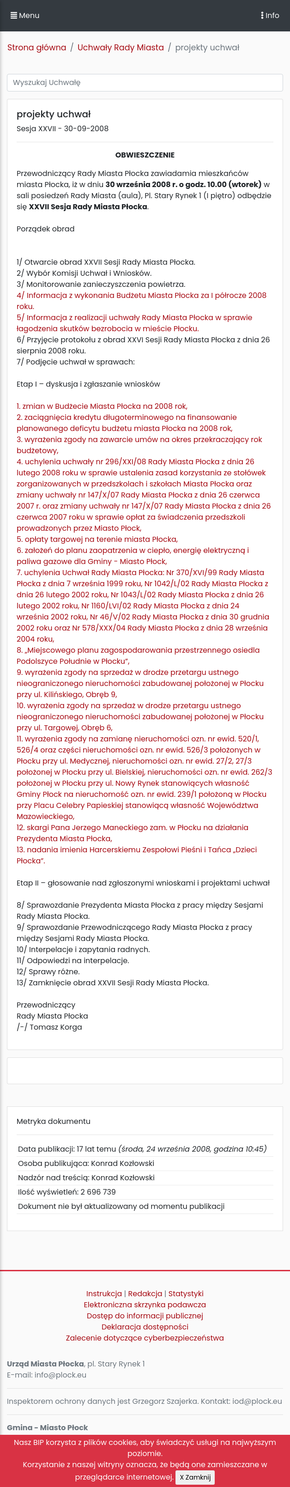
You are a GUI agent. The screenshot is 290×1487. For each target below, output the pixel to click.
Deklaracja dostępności (145, 1327)
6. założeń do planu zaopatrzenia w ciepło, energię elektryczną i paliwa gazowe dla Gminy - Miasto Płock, (133, 556)
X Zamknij (195, 1477)
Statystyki (186, 1293)
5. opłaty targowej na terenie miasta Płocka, (97, 539)
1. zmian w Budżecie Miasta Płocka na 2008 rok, (102, 406)
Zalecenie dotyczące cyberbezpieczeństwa (145, 1338)
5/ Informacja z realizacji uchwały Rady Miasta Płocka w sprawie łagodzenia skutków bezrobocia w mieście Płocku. (135, 323)
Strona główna (36, 47)
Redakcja (145, 1293)
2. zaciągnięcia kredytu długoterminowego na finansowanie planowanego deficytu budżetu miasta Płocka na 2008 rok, (127, 423)
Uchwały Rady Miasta (121, 47)
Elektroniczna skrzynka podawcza (145, 1304)
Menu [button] (25, 15)
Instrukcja (104, 1293)
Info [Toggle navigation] (270, 15)
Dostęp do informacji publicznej (145, 1316)
